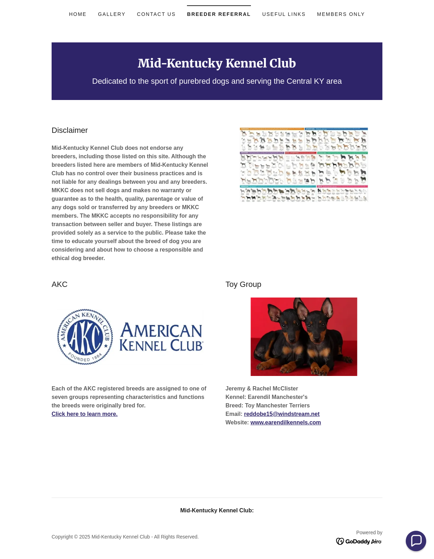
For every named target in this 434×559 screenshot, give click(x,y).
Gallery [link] (111, 14)
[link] (217, 66)
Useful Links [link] (284, 14)
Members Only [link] (341, 14)
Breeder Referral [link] (219, 14)
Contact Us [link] (156, 14)
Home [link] (78, 14)
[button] (416, 541)
